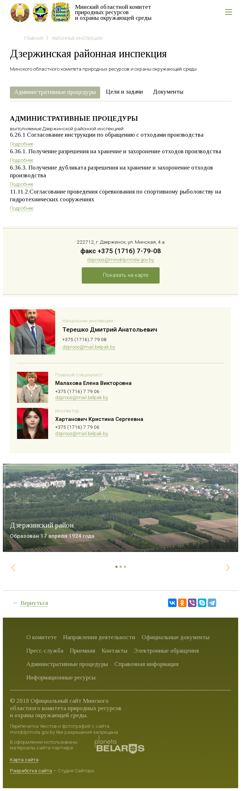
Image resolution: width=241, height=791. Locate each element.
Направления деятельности (99, 637)
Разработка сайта (31, 770)
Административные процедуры (67, 664)
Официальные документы (176, 637)
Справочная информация (146, 664)
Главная (33, 38)
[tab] (55, 93)
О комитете (41, 637)
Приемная (82, 650)
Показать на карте (126, 275)
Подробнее (21, 144)
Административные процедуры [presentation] (55, 92)
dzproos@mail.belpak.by (88, 347)
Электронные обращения (166, 650)
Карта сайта (24, 759)
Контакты (114, 650)
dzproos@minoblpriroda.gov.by (120, 259)
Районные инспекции (77, 38)
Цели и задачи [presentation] (124, 91)
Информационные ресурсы (61, 677)
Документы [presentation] (168, 91)
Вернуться (34, 603)
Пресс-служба (44, 650)
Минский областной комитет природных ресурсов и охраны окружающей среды (113, 12)
